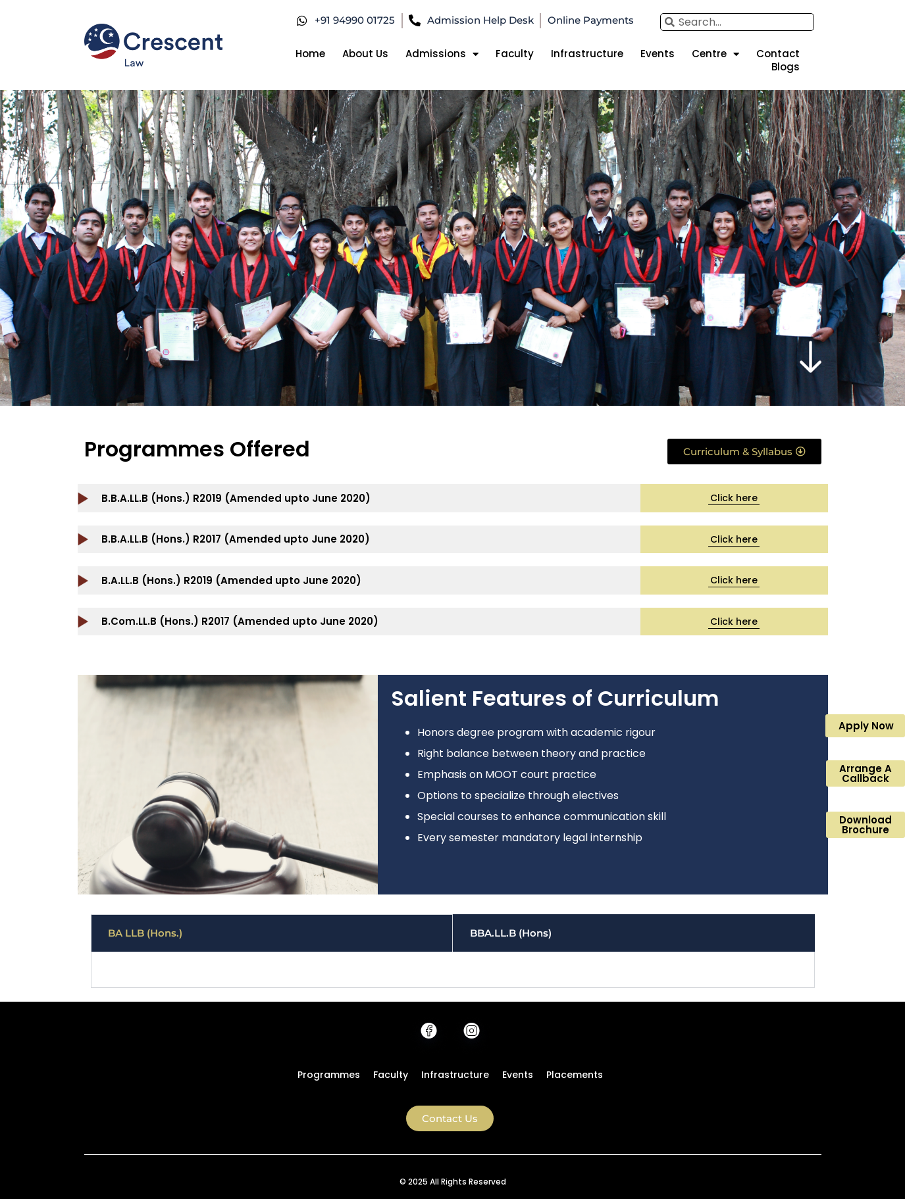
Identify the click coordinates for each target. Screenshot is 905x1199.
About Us (365, 54)
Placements (574, 1074)
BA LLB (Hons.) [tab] (145, 933)
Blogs (785, 67)
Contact (778, 54)
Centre (715, 54)
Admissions (441, 54)
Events (657, 54)
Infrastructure (587, 54)
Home (310, 54)
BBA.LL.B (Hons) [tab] (511, 933)
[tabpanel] (453, 970)
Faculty (515, 54)
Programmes (328, 1074)
